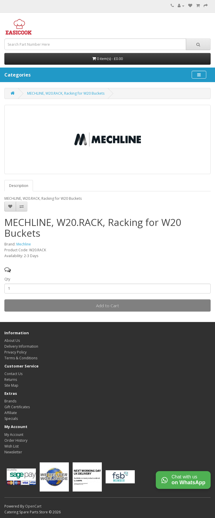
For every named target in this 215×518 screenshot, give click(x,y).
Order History (15, 440)
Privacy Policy (15, 352)
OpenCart (33, 506)
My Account (13, 434)
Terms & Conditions (20, 358)
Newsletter (13, 452)
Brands (10, 401)
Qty (7, 279)
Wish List (11, 446)
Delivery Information (21, 346)
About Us (12, 340)
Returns (10, 379)
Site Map (11, 385)
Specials (11, 418)
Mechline (23, 244)
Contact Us (13, 373)
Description (18, 185)
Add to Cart (107, 305)
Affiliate (10, 412)
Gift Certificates (17, 406)
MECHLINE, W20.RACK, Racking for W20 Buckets (65, 93)
